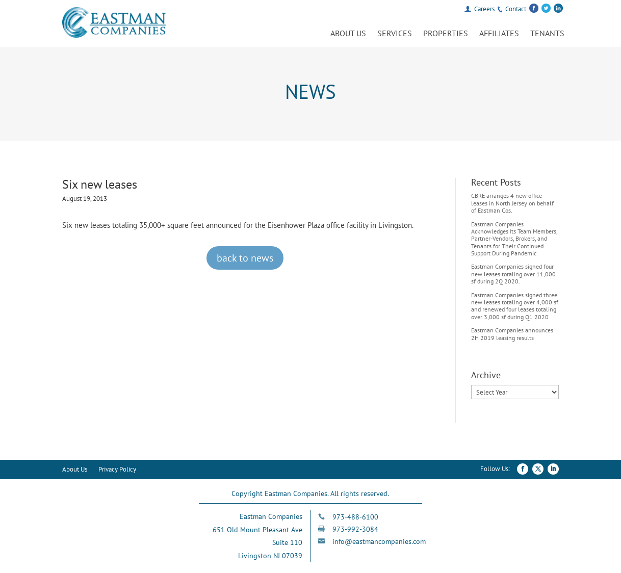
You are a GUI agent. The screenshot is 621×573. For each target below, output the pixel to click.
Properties (445, 34)
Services (394, 34)
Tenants (547, 34)
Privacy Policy (117, 470)
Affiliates (499, 34)
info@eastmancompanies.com (379, 541)
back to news (245, 258)
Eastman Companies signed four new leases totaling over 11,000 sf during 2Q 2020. (513, 274)
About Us (348, 34)
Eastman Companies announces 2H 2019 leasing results (512, 333)
